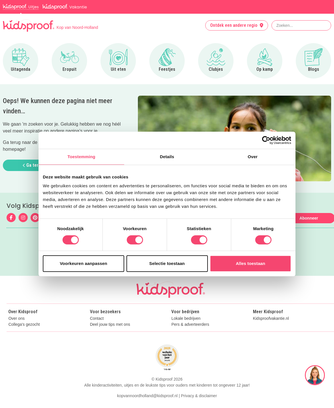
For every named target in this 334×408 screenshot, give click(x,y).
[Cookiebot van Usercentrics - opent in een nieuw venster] (266, 140)
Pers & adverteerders (190, 324)
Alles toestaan (250, 263)
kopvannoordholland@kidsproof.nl (147, 395)
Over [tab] (253, 156)
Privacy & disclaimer (199, 395)
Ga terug (33, 165)
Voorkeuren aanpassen (83, 263)
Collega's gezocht (24, 324)
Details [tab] (167, 156)
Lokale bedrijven (185, 318)
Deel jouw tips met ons (110, 324)
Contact (97, 318)
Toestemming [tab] (81, 156)
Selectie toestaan (167, 263)
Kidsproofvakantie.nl (271, 318)
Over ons (16, 318)
